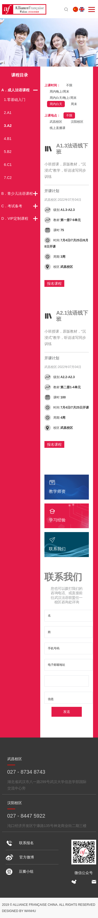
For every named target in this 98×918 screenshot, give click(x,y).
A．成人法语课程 (15, 90)
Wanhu (30, 911)
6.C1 (8, 165)
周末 (74, 104)
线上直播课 (57, 128)
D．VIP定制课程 (14, 218)
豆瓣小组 (19, 871)
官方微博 (20, 857)
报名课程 (54, 283)
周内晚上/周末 (59, 91)
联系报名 (20, 843)
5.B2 (7, 152)
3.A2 (8, 126)
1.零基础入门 (14, 100)
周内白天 (56, 104)
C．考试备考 (11, 206)
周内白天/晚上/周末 (63, 98)
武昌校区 (56, 122)
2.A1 (7, 113)
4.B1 (7, 139)
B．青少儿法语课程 (17, 193)
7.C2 (8, 178)
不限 (69, 85)
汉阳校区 (77, 122)
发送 (66, 712)
